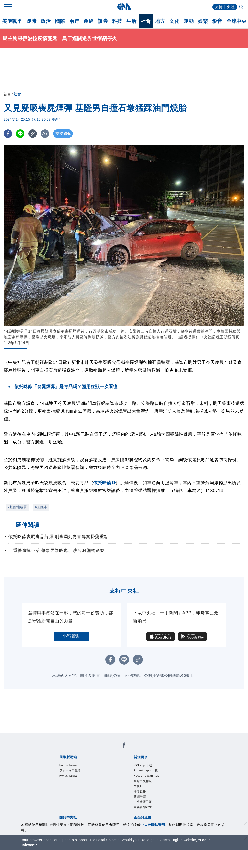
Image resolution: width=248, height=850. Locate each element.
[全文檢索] (241, 7)
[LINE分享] (20, 133)
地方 (160, 21)
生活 (131, 21)
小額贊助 (71, 636)
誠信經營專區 (170, 782)
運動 (189, 21)
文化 (174, 21)
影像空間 (94, 802)
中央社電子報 (90, 769)
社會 (146, 21)
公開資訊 (94, 782)
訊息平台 (112, 802)
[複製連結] (32, 133)
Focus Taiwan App (130, 762)
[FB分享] (8, 133)
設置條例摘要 (116, 782)
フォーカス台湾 (93, 749)
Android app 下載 (94, 762)
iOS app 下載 (63, 762)
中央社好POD (117, 769)
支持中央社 (225, 7)
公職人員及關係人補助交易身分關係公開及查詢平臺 (141, 815)
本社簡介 (59, 782)
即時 (31, 21)
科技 (117, 21)
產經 (88, 21)
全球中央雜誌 (162, 762)
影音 (217, 21)
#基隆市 (41, 507)
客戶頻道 (76, 802)
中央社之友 (173, 802)
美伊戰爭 (12, 21)
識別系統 (76, 782)
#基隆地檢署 (17, 507)
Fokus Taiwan (123, 749)
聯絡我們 (68, 789)
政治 (46, 21)
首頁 (7, 94)
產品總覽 (59, 802)
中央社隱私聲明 (152, 825)
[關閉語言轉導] (245, 839)
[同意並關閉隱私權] (245, 824)
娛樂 (203, 21)
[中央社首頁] (124, 6)
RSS (189, 802)
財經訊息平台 (134, 802)
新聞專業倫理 (143, 782)
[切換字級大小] (45, 133)
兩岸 (74, 21)
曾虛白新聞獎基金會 (70, 815)
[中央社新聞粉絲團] (51, 736)
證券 (103, 21)
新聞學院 (68, 769)
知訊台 (155, 802)
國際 (60, 21)
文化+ (181, 762)
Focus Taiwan (64, 749)
